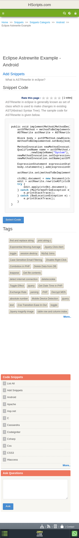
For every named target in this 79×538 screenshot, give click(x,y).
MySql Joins (48, 253)
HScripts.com (39, 5)
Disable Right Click (56, 260)
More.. (67, 316)
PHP (44, 292)
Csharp (11, 438)
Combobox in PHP (20, 266)
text (12, 305)
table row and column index (52, 311)
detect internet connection (24, 279)
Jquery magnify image (22, 311)
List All (11, 383)
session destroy (29, 253)
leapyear (14, 272)
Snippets (19, 22)
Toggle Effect (17, 285)
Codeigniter (13, 432)
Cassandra (13, 424)
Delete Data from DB (45, 266)
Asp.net (11, 411)
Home (5, 22)
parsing (34, 292)
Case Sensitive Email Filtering (26, 260)
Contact (70, 526)
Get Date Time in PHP (50, 285)
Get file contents (32, 272)
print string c (44, 240)
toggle (13, 253)
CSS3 (10, 452)
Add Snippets (14, 74)
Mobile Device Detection (45, 298)
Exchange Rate (18, 292)
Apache (11, 404)
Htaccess (12, 459)
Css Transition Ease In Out (32, 305)
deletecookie (48, 279)
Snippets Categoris (40, 22)
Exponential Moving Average (25, 247)
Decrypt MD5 (59, 292)
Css (9, 445)
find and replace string (22, 240)
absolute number (19, 298)
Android (60, 22)
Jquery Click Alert (54, 247)
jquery (31, 285)
